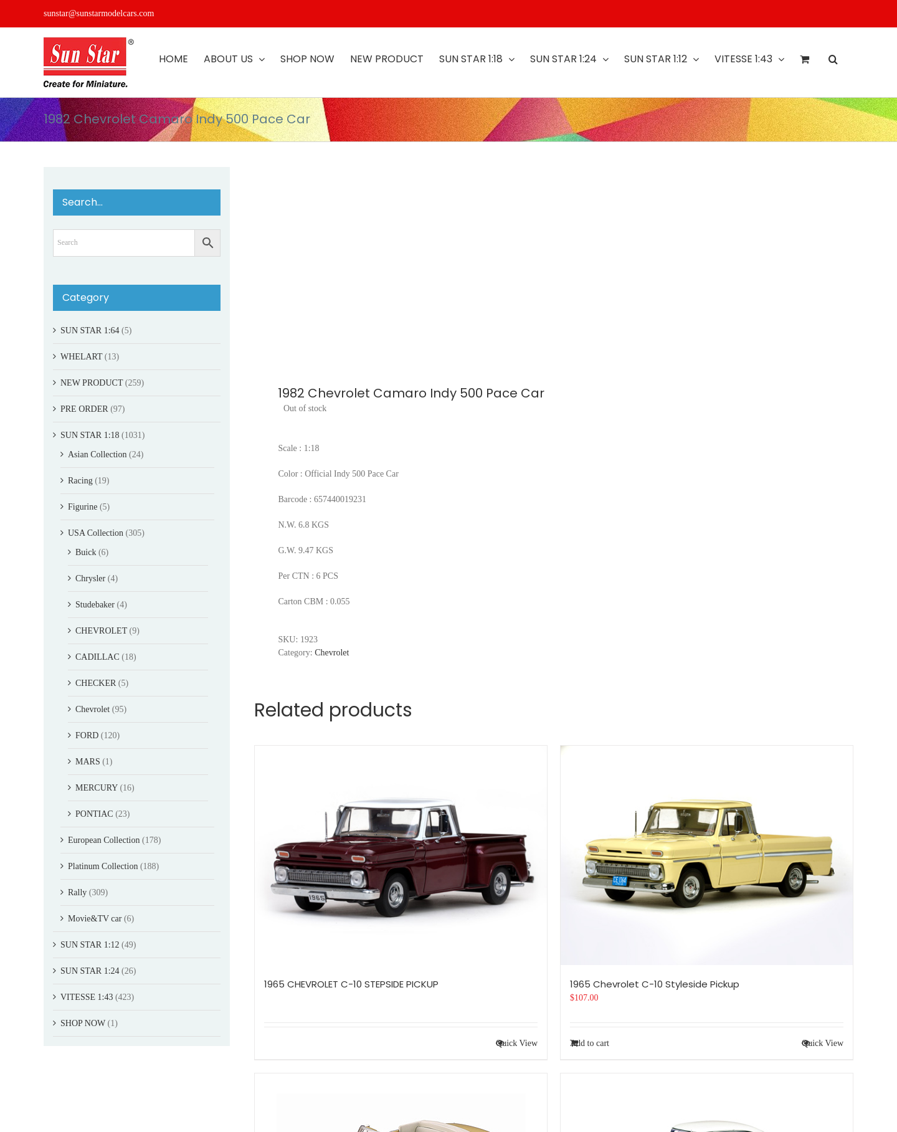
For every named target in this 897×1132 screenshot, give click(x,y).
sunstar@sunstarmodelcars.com (99, 13)
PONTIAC (94, 814)
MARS (87, 761)
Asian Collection (97, 454)
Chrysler (90, 578)
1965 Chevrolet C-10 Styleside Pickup (654, 984)
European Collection (104, 840)
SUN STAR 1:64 (90, 330)
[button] (833, 59)
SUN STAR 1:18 (90, 435)
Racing (80, 480)
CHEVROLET (101, 630)
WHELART (81, 356)
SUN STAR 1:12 (90, 944)
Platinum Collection (103, 866)
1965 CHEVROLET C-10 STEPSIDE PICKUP (351, 984)
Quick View (517, 1043)
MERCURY (96, 787)
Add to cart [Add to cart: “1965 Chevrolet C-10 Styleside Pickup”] (589, 1043)
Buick (85, 552)
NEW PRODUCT (91, 383)
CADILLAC (97, 657)
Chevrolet (332, 652)
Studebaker (95, 604)
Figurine (82, 506)
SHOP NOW (82, 1023)
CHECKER (95, 683)
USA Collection (95, 533)
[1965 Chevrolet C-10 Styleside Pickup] (707, 855)
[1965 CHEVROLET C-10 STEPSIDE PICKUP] (401, 855)
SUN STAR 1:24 (90, 971)
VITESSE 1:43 (86, 997)
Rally (77, 892)
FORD (86, 735)
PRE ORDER (84, 409)
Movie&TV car (94, 918)
